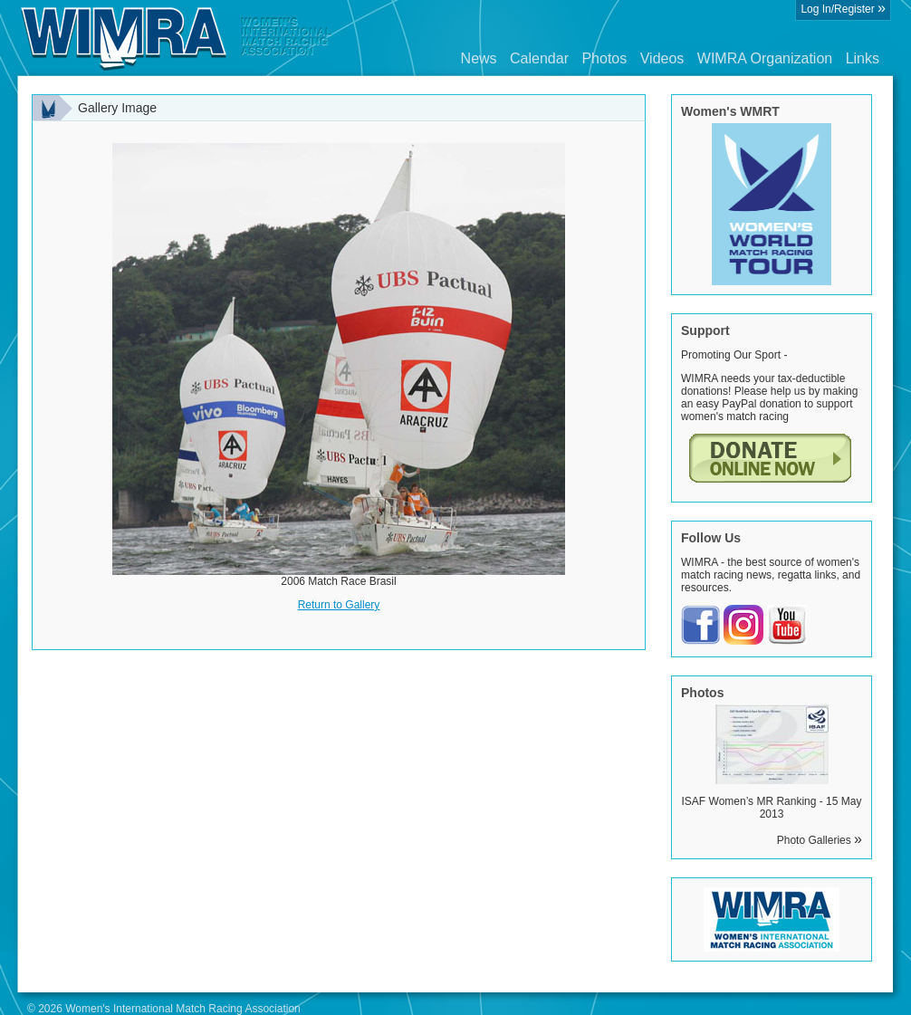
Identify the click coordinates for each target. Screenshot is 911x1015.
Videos (662, 58)
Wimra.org (176, 38)
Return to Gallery (339, 604)
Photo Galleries (819, 840)
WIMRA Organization (764, 58)
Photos (604, 58)
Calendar (539, 58)
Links (862, 58)
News (479, 58)
